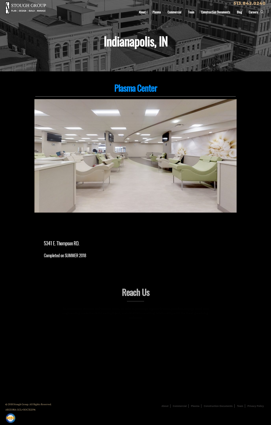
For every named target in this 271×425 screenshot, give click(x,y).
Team (191, 12)
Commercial (174, 12)
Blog (239, 12)
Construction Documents (215, 12)
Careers (253, 12)
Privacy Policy (255, 406)
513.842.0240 (249, 3)
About (142, 12)
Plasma (156, 12)
